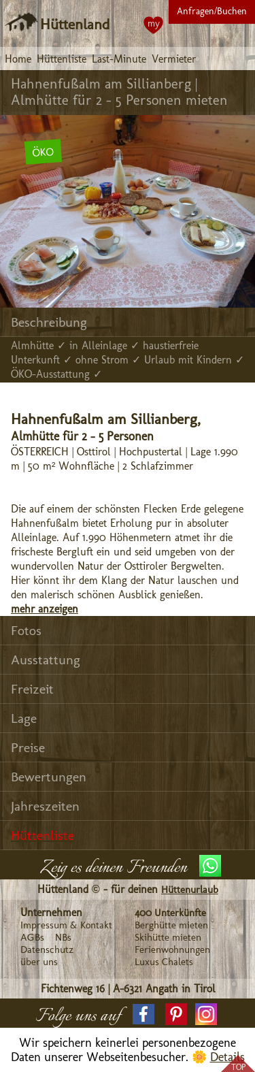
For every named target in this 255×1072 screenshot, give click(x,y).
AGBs (32, 937)
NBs (63, 937)
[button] (143, 1014)
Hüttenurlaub (189, 889)
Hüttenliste (61, 58)
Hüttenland (74, 24)
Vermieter (174, 58)
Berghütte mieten (171, 925)
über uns (39, 962)
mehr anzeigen (44, 608)
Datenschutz (46, 949)
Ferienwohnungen (172, 949)
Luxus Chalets (164, 962)
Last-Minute (119, 58)
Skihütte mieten (168, 937)
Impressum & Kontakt (66, 925)
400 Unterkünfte (170, 913)
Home (18, 58)
